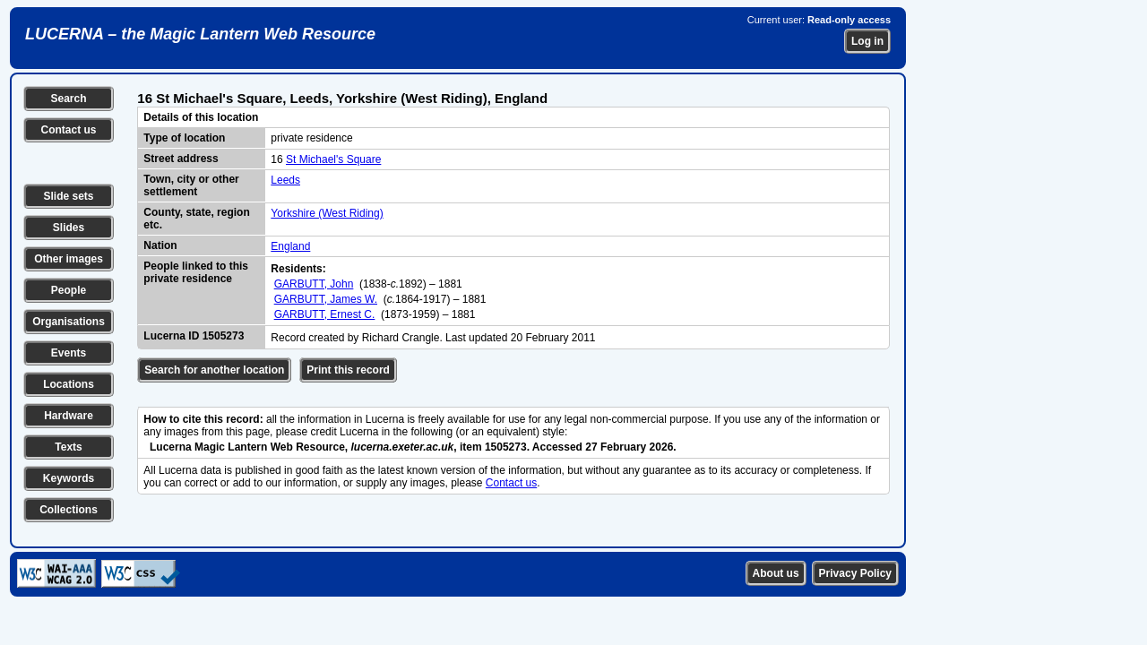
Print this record (348, 370)
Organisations (68, 321)
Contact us (68, 130)
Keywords (68, 478)
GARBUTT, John (314, 284)
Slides (68, 227)
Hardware (68, 415)
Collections (68, 509)
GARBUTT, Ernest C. (324, 314)
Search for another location (214, 370)
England (290, 246)
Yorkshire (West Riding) (327, 213)
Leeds (285, 180)
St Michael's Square (333, 159)
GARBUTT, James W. (325, 299)
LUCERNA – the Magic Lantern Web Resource (200, 34)
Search (68, 98)
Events (68, 353)
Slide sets (68, 196)
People (68, 290)
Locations (68, 384)
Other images (68, 259)
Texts (68, 447)
